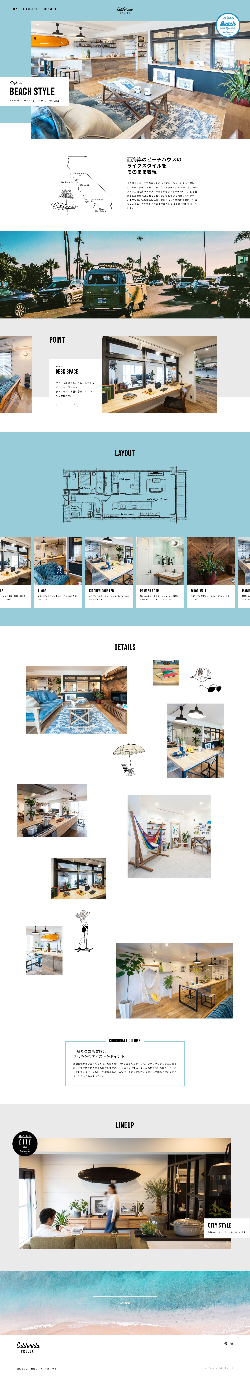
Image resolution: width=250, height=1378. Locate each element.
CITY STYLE (50, 9)
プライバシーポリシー (49, 1369)
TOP (15, 9)
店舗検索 (125, 1303)
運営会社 (33, 1369)
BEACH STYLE (30, 9)
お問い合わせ (22, 1369)
